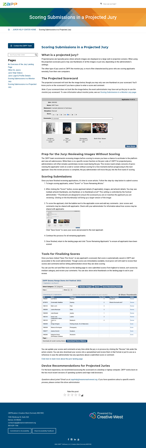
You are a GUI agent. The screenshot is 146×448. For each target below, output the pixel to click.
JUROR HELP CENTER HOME (24, 30)
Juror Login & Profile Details (19, 76)
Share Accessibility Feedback (44, 431)
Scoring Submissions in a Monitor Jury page (118, 92)
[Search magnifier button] (36, 54)
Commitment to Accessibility (19, 431)
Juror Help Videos (15, 73)
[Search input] (22, 54)
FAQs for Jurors (14, 70)
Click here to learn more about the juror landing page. (62, 359)
